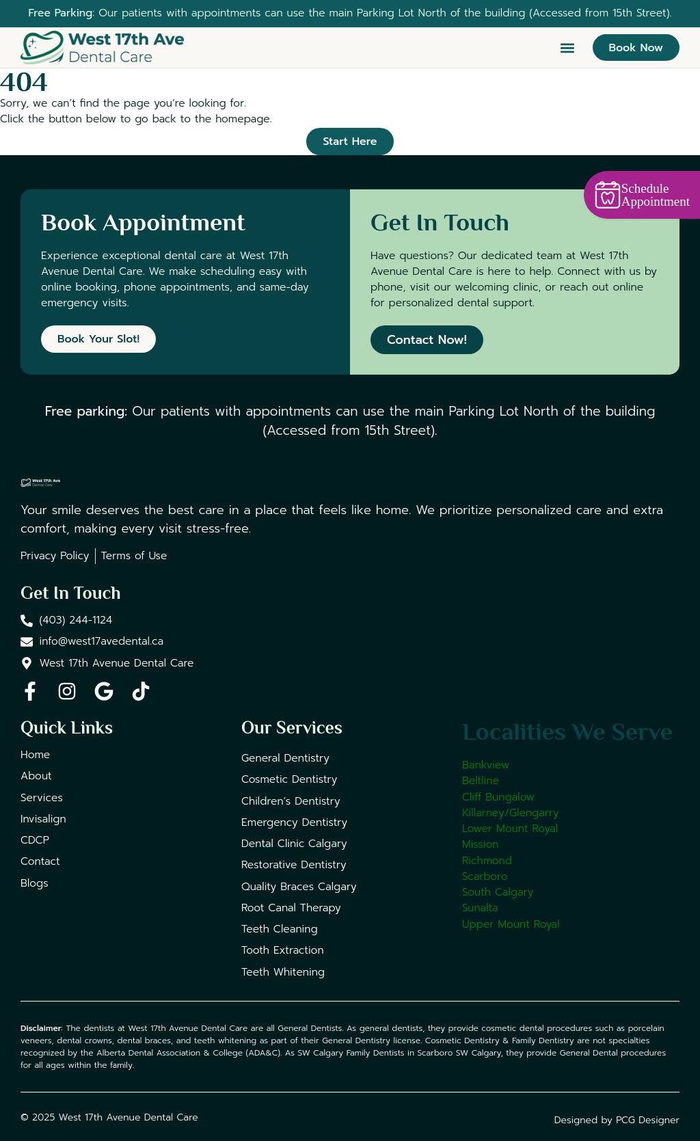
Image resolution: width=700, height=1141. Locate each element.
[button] (567, 47)
